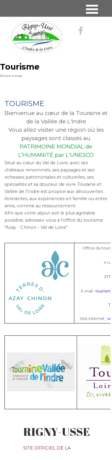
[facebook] (81, 30)
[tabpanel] (56, 157)
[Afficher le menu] (92, 9)
